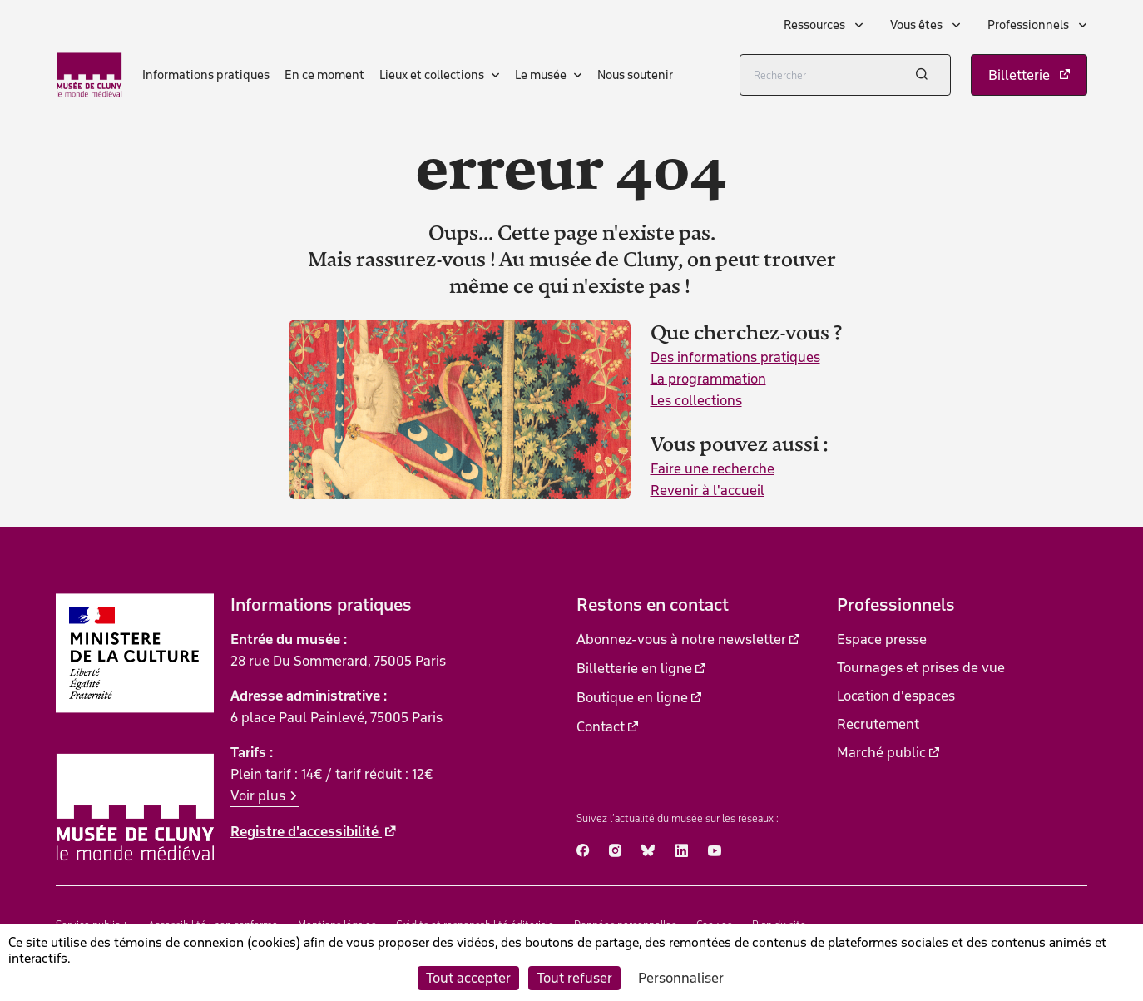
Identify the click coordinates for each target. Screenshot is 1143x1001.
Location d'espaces (896, 695)
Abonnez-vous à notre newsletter (681, 639)
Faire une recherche (712, 468)
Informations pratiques (206, 74)
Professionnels (1029, 24)
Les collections (696, 400)
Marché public (881, 752)
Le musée (541, 74)
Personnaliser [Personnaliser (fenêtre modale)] (681, 977)
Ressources (816, 24)
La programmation (708, 378)
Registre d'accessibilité (306, 831)
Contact (600, 726)
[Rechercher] (845, 75)
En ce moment (324, 74)
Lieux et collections (431, 74)
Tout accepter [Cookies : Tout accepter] (468, 977)
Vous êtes (917, 24)
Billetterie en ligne (634, 668)
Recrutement (878, 724)
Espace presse (882, 639)
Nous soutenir (635, 74)
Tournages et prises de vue (921, 667)
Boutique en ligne (632, 697)
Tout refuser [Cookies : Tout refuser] (574, 977)
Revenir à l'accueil (707, 490)
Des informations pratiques (735, 357)
